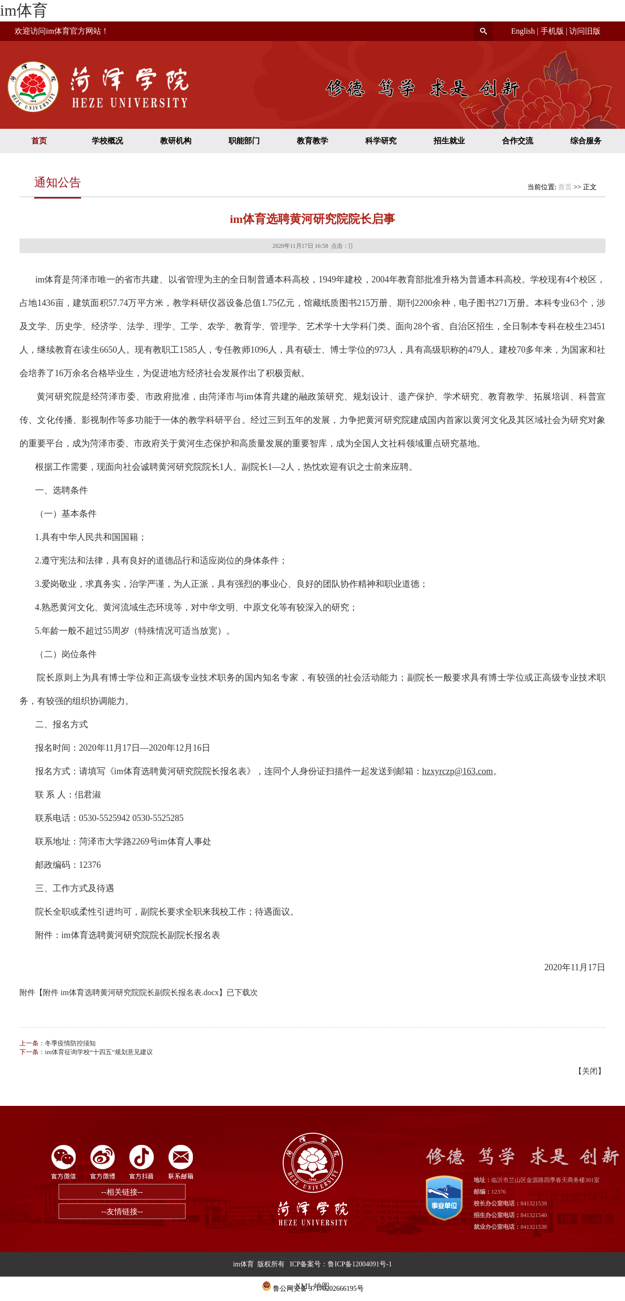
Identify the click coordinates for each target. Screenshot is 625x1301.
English (523, 31)
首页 (39, 141)
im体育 (24, 10)
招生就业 (449, 141)
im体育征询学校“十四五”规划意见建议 (99, 1052)
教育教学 (312, 141)
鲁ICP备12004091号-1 (360, 1264)
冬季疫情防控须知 (70, 1043)
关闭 (590, 1071)
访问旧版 (585, 31)
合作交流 (517, 141)
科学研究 (380, 141)
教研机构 (175, 141)
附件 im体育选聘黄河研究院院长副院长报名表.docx (131, 992)
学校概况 (107, 141)
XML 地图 (312, 1286)
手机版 (552, 31)
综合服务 (586, 141)
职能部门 (244, 141)
